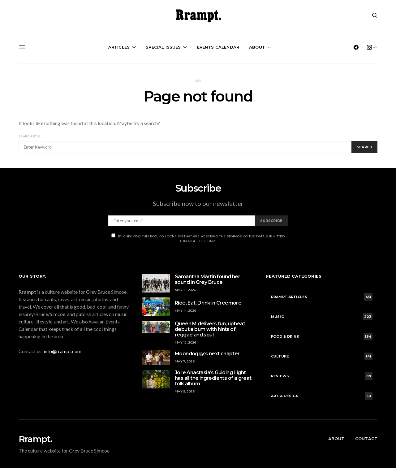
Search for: (30, 136)
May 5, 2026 (185, 391)
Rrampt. (35, 439)
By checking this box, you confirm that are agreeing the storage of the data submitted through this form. (198, 238)
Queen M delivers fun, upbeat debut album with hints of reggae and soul (210, 329)
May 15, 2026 (185, 290)
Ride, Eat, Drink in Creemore (208, 303)
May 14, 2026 (185, 311)
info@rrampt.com (62, 351)
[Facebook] (359, 47)
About (257, 47)
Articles (119, 47)
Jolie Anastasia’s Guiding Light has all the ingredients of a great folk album (213, 378)
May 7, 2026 (185, 361)
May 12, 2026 (185, 342)
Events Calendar (218, 47)
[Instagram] (372, 47)
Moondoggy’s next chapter (207, 354)
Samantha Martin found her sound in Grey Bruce (207, 279)
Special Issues (163, 47)
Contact (366, 438)
